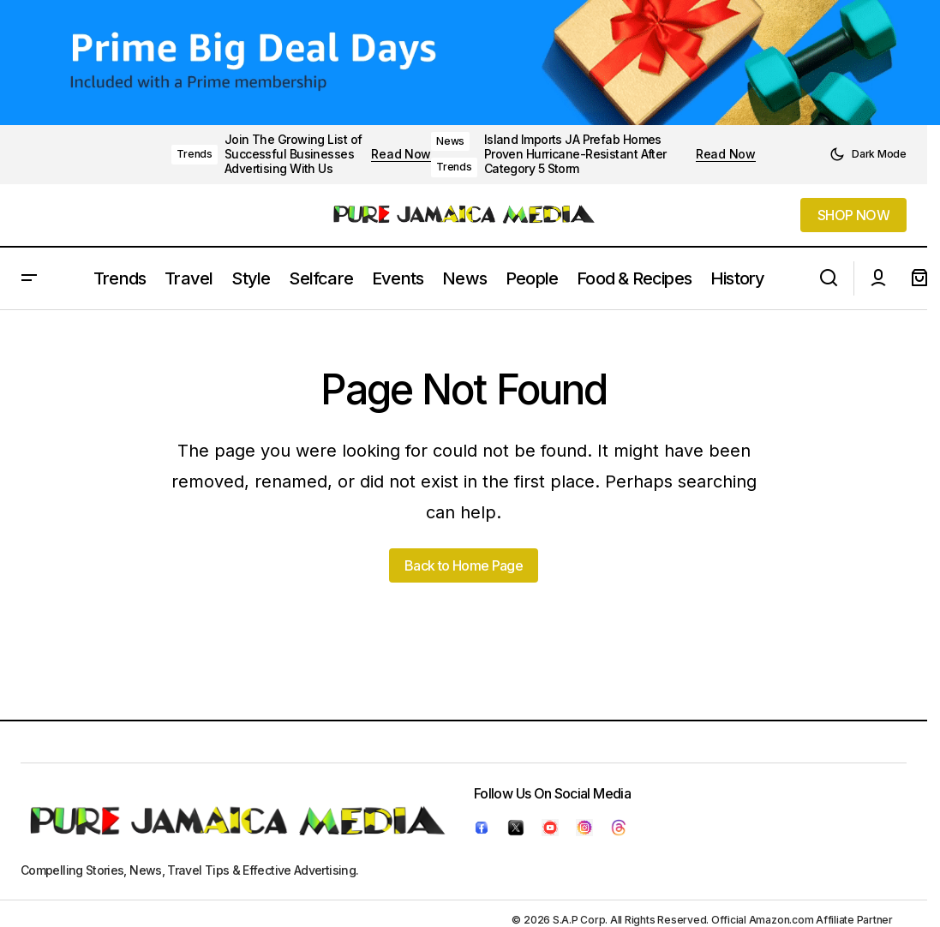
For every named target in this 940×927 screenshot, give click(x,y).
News (450, 141)
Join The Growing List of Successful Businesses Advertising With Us (293, 154)
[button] (868, 154)
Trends (195, 153)
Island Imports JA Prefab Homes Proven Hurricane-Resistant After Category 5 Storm (575, 154)
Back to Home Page (463, 565)
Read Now (401, 154)
